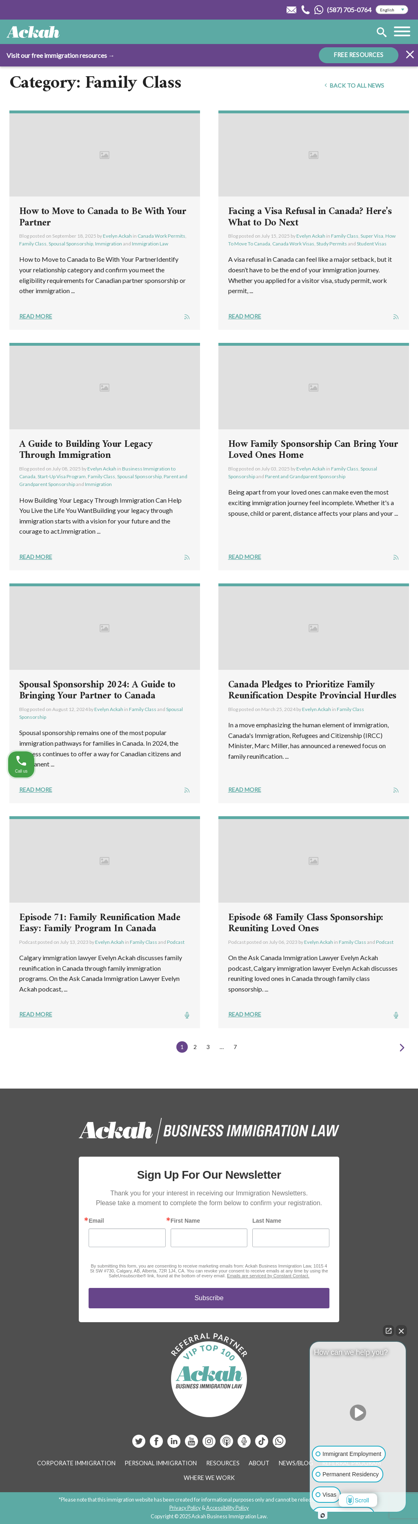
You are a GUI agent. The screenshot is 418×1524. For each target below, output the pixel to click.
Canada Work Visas (293, 244)
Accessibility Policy (227, 1507)
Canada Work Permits (161, 236)
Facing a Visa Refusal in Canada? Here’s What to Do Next (310, 217)
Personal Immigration (161, 1463)
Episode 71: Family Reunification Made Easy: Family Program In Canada (99, 923)
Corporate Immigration (76, 1463)
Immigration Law (150, 244)
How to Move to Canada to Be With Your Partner (103, 217)
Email (96, 1221)
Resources (223, 1463)
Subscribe (208, 1297)
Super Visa (371, 236)
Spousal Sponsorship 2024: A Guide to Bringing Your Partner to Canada (97, 690)
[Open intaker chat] (322, 1515)
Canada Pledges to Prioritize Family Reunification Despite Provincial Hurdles (312, 690)
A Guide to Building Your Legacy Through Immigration (86, 450)
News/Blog (296, 1463)
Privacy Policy (185, 1507)
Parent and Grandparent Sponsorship (305, 476)
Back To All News (353, 85)
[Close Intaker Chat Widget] (401, 1330)
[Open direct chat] (388, 1330)
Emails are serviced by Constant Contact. (268, 1275)
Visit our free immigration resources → (61, 55)
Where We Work (209, 1477)
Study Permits (331, 244)
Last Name (266, 1221)
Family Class (33, 244)
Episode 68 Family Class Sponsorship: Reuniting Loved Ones (305, 923)
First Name (185, 1221)
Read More (35, 316)
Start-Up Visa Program (62, 476)
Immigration (108, 244)
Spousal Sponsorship (71, 244)
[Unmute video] (358, 1413)
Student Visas (372, 244)
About (259, 1463)
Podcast (176, 942)
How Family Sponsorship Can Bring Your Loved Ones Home (313, 450)
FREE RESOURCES (358, 54)
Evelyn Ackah (117, 236)
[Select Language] (392, 9)
